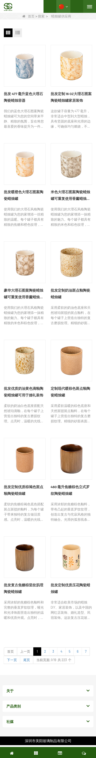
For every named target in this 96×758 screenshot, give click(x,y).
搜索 (41, 16)
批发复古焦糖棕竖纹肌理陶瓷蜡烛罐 (23, 588)
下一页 (12, 660)
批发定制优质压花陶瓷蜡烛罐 (70, 588)
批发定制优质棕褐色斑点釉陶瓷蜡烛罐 (23, 490)
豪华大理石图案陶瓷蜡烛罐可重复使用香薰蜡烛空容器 (23, 294)
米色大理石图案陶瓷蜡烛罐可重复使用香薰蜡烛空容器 (70, 196)
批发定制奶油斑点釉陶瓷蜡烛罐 (70, 293)
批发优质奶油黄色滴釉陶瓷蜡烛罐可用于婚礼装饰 (23, 391)
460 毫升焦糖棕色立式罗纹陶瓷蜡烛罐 (70, 490)
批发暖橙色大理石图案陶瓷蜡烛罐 (23, 195)
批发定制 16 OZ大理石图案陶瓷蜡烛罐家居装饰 (71, 97)
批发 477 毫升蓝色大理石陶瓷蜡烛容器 (23, 97)
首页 (28, 16)
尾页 (26, 660)
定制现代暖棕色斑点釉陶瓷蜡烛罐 (70, 391)
